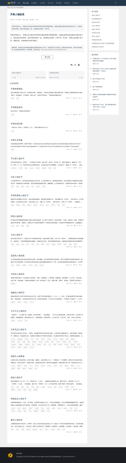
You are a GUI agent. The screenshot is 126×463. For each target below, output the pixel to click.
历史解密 (34, 3)
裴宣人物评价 (96, 29)
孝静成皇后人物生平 (98, 47)
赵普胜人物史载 (18, 255)
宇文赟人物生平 (18, 158)
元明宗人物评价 (18, 274)
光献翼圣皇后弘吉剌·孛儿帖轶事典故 (103, 43)
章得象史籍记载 (96, 40)
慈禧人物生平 (17, 377)
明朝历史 (67, 3)
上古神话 (42, 3)
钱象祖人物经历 (18, 292)
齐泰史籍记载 (17, 123)
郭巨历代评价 (96, 22)
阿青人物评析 (17, 216)
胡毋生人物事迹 (18, 356)
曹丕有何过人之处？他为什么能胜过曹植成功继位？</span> (104, 70)
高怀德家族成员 (96, 19)
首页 (18, 3)
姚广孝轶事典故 (97, 87)
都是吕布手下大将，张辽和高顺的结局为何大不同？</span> (104, 106)
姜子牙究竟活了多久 (99, 79)
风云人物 (25, 3)
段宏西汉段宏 (96, 33)
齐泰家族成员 (17, 107)
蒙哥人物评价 (17, 420)
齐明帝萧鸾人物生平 (19, 195)
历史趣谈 (75, 3)
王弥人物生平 (17, 235)
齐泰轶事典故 (17, 89)
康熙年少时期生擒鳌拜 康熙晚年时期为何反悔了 (104, 95)
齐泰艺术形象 (17, 140)
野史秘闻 (59, 3)
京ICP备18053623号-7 (69, 456)
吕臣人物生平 (17, 177)
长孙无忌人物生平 (18, 329)
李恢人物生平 (96, 36)
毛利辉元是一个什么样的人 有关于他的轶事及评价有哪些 (104, 60)
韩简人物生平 (96, 15)
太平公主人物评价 (18, 311)
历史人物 (50, 3)
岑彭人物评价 (96, 26)
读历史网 (53, 456)
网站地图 (19, 453)
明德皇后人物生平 (18, 399)
